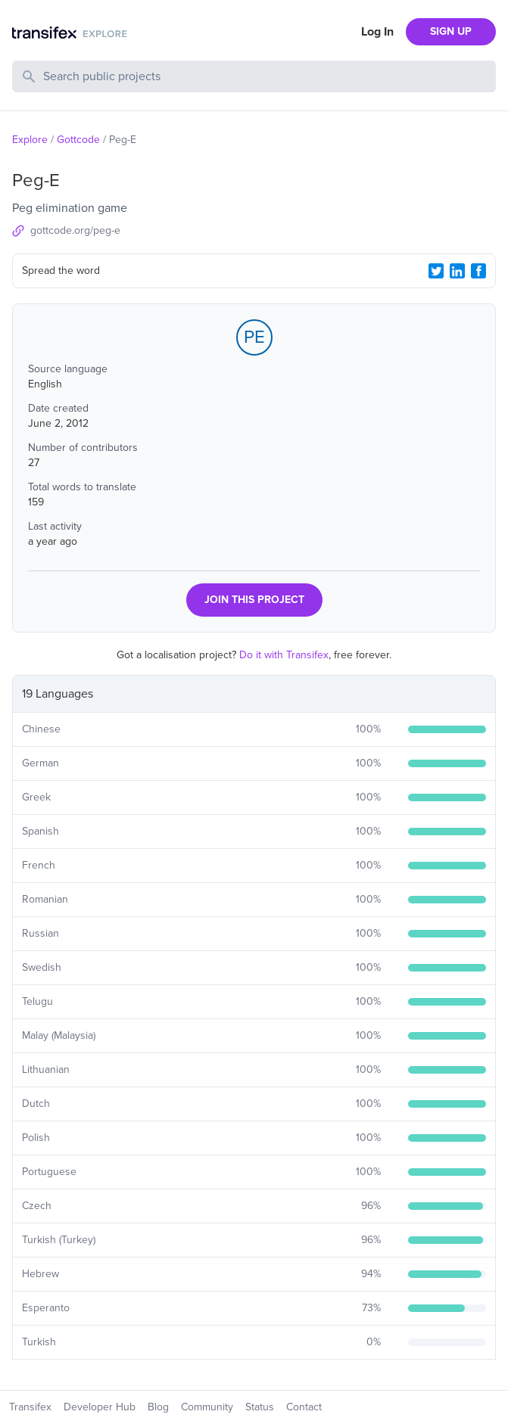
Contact (304, 1407)
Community (207, 1407)
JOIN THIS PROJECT (254, 599)
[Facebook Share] (478, 270)
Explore (30, 139)
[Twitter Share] (436, 270)
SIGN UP (451, 31)
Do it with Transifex (284, 654)
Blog (158, 1407)
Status (259, 1407)
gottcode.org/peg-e (75, 230)
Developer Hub (100, 1407)
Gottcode (78, 139)
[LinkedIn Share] (457, 270)
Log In (377, 31)
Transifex (30, 1407)
